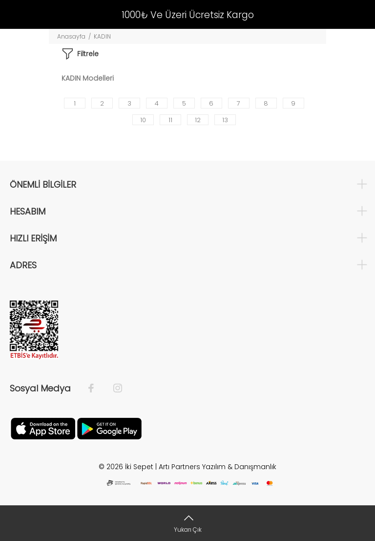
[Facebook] (96, 388)
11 (170, 120)
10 (143, 120)
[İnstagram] (113, 388)
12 (198, 120)
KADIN (102, 36)
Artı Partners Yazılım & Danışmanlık (217, 467)
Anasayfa (71, 36)
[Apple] (43, 428)
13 (225, 120)
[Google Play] (109, 428)
